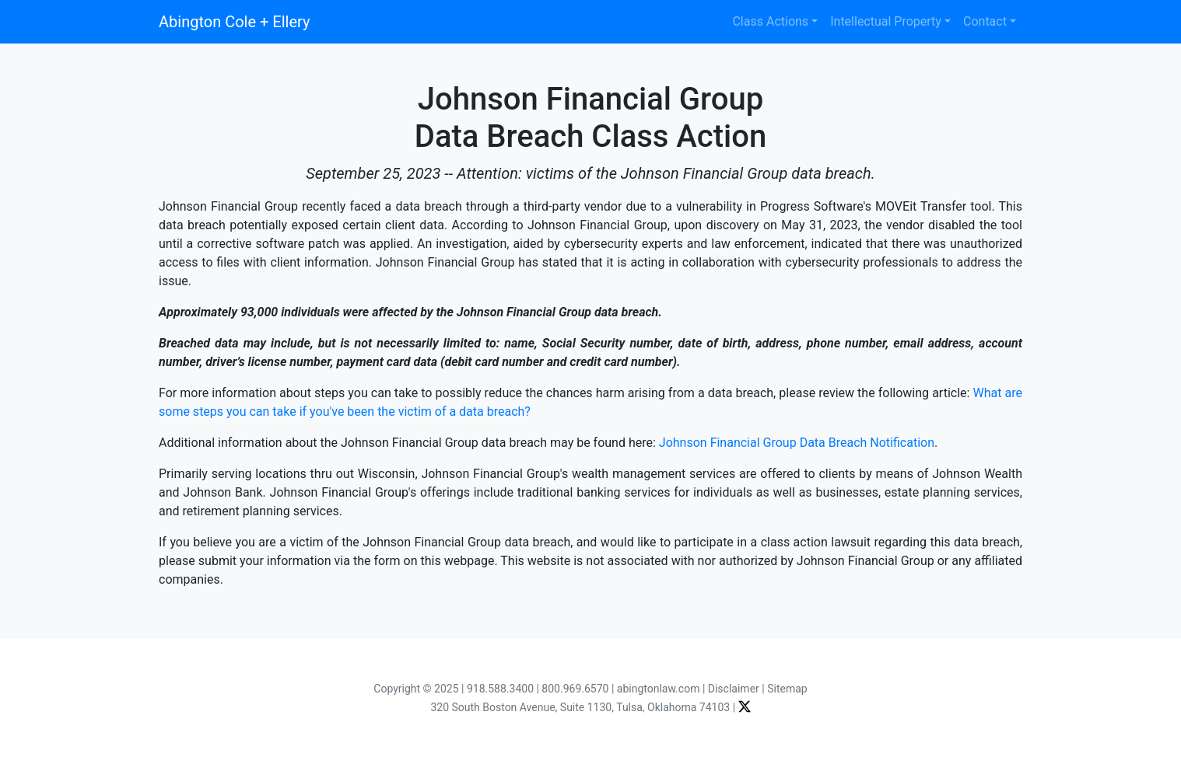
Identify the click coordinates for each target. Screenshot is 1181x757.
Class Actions (770, 21)
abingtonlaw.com (658, 688)
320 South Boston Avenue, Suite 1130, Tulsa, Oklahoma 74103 (580, 707)
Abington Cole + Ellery (234, 21)
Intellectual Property (885, 21)
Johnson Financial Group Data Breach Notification (796, 442)
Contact (985, 21)
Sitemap (787, 688)
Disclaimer (733, 688)
